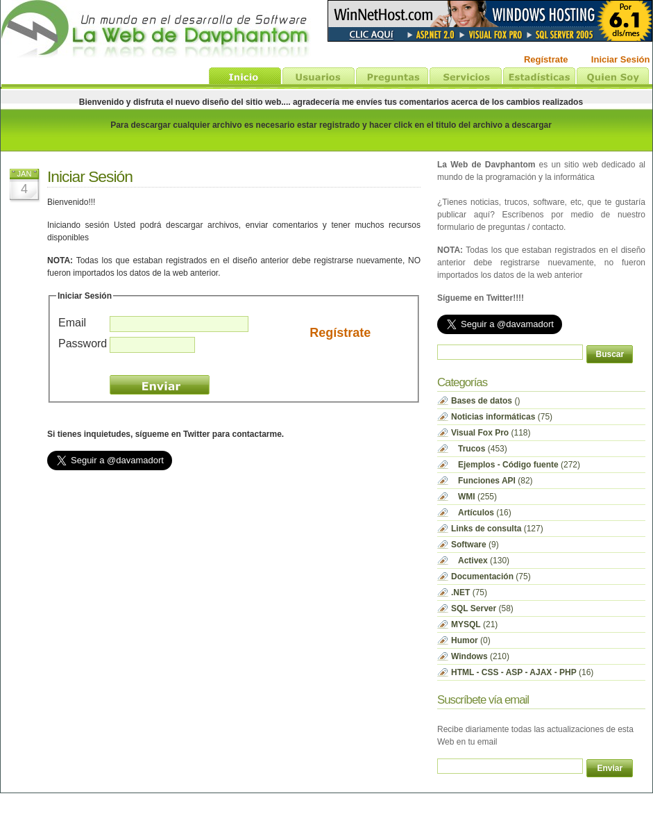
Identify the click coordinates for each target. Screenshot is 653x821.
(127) (497, 528)
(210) (480, 656)
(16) (481, 512)
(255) (474, 496)
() (485, 401)
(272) (515, 465)
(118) (491, 433)
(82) (492, 481)
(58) (482, 608)
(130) (480, 560)
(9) (475, 544)
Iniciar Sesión (90, 176)
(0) (471, 640)
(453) (479, 449)
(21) (474, 624)
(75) (501, 417)
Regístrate (340, 333)
